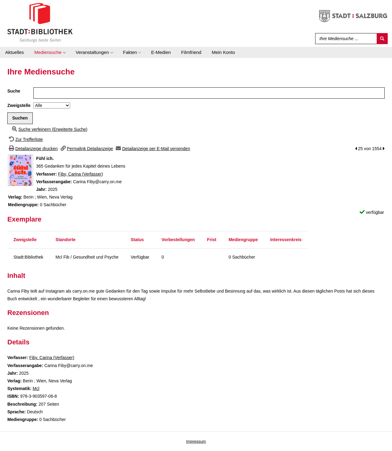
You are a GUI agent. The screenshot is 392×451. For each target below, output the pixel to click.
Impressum (196, 441)
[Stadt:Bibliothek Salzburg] (40, 22)
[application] (49, 52)
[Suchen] (382, 38)
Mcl (35, 388)
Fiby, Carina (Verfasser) (80, 174)
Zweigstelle (18, 105)
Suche (13, 91)
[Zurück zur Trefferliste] (25, 139)
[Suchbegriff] (344, 38)
